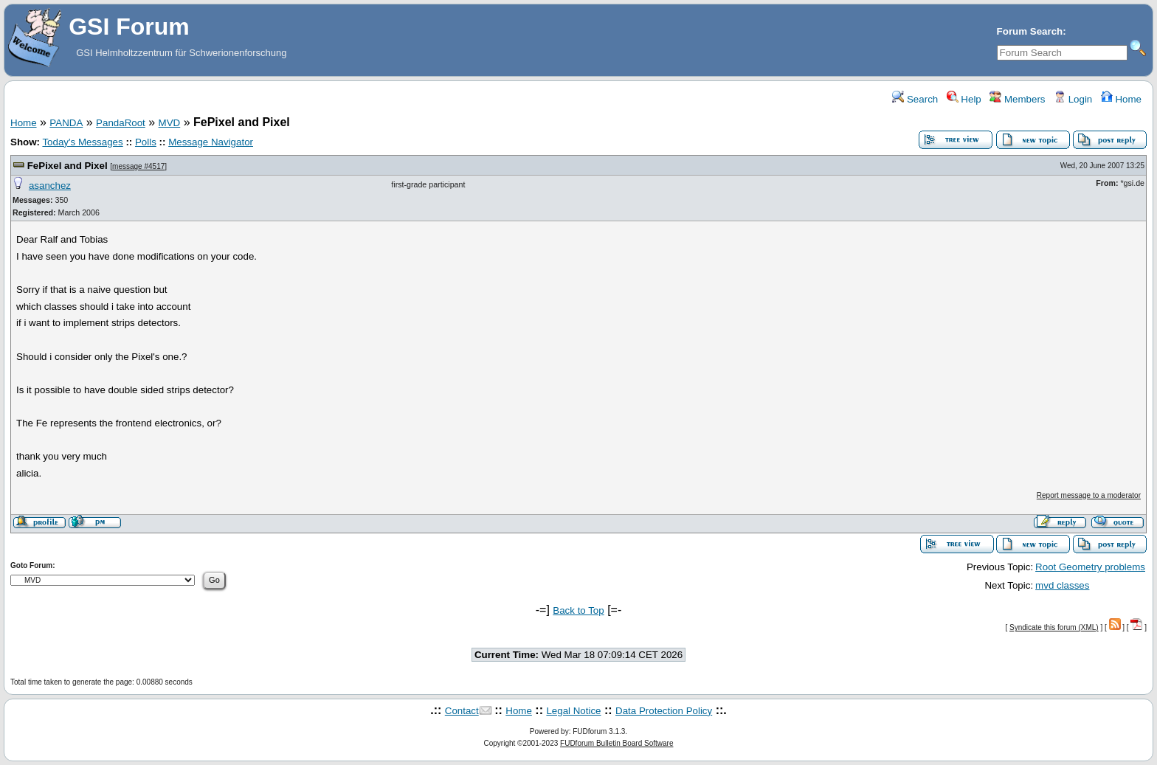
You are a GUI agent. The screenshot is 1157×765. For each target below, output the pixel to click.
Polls (145, 142)
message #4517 (138, 166)
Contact (462, 710)
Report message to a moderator (1089, 495)
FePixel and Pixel (67, 165)
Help (964, 99)
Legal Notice (573, 710)
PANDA (66, 122)
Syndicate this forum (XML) (1054, 627)
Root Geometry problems (1090, 566)
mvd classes (1062, 585)
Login (1073, 99)
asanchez (50, 185)
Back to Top (578, 610)
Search (915, 99)
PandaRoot (120, 122)
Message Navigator (210, 142)
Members (1017, 99)
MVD (170, 122)
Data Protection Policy (663, 710)
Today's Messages (82, 142)
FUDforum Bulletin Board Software (616, 743)
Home (1121, 99)
